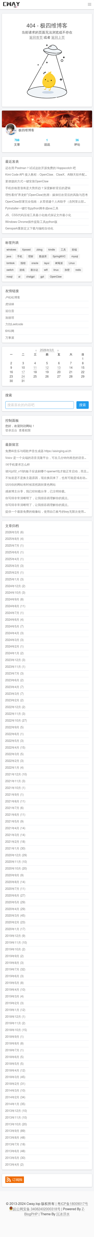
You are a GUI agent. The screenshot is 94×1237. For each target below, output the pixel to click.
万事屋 (9, 337)
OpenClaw (56, 276)
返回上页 (58, 37)
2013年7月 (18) (15, 1144)
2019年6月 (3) (14, 976)
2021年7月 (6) (14, 808)
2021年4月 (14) (15, 828)
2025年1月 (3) (14, 579)
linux (56, 270)
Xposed (26, 249)
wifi (46, 270)
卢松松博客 (12, 297)
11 (35, 367)
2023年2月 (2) (14, 700)
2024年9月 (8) (14, 599)
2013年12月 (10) (16, 1111)
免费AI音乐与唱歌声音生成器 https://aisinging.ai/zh (38, 451)
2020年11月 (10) (16, 861)
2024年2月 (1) (14, 646)
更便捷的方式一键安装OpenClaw (26, 181)
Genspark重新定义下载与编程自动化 (29, 228)
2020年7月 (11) (15, 888)
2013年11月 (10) (16, 1117)
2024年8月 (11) (15, 606)
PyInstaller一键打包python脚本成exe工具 (32, 208)
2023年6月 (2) (14, 680)
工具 (63, 249)
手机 (19, 256)
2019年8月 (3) (14, 963)
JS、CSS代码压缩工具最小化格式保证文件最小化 (38, 215)
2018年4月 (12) (15, 1070)
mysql (75, 256)
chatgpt (30, 276)
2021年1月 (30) (15, 848)
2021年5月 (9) (14, 821)
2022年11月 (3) (15, 714)
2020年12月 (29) (16, 855)
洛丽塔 (9, 317)
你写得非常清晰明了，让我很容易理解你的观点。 (37, 498)
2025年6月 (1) (14, 552)
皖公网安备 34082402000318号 (35, 1209)
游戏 (22, 270)
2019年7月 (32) (15, 969)
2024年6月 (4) (14, 619)
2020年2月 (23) (15, 922)
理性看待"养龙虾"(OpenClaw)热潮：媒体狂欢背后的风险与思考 (46, 195)
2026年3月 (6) (14, 532)
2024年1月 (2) (14, 653)
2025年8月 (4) (14, 539)
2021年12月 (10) (16, 774)
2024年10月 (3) (15, 592)
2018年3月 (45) (15, 1077)
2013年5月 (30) (15, 1158)
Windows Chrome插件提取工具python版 (31, 222)
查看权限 (25, 430)
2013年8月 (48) (15, 1137)
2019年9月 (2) (14, 956)
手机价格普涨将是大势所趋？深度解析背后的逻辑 (37, 188)
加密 (67, 270)
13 (59, 367)
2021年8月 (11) (15, 801)
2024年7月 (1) (14, 613)
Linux (72, 263)
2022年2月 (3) (14, 761)
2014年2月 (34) (15, 1097)
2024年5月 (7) (14, 626)
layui (46, 263)
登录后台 (11, 430)
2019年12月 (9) (15, 936)
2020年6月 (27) (15, 895)
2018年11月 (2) (15, 1023)
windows (11, 249)
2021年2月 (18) (15, 841)
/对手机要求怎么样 (17, 464)
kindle (51, 249)
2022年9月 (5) (14, 727)
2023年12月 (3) (15, 660)
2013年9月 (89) (15, 1131)
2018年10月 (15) (16, 1030)
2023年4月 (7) (14, 687)
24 (23, 376)
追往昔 (9, 311)
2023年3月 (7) (14, 693)
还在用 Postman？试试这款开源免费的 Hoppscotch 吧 (40, 168)
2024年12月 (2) (15, 586)
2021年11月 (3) (15, 781)
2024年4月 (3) (14, 633)
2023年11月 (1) (15, 666)
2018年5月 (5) (14, 1063)
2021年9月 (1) (14, 794)
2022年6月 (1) (14, 734)
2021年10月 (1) (15, 788)
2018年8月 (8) (14, 1043)
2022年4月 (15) (15, 747)
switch (10, 270)
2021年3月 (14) (15, 835)
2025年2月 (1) (14, 572)
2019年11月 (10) (16, 942)
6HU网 (9, 331)
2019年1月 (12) (15, 1010)
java (9, 256)
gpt (42, 276)
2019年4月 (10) (15, 989)
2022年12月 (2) (15, 707)
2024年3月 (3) (14, 640)
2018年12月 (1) (15, 1016)
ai (19, 276)
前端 (74, 249)
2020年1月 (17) (15, 929)
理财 (30, 256)
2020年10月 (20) (16, 868)
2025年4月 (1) (14, 559)
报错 (23, 263)
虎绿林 (9, 304)
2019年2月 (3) (14, 1003)
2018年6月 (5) (14, 1057)
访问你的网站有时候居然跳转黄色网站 (30, 484)
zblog (39, 249)
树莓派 (59, 263)
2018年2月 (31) (15, 1084)
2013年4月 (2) (14, 1164)
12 (46, 367)
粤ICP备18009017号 (72, 1204)
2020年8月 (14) (15, 882)
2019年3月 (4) (14, 996)
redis (78, 270)
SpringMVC (59, 256)
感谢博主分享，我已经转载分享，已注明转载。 (36, 491)
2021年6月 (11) (15, 814)
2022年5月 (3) (14, 741)
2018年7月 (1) (14, 1050)
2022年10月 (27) (16, 720)
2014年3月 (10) (15, 1090)
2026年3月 (47, 350)
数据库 (43, 256)
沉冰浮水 (63, 1214)
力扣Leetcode (14, 324)
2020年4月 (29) (15, 909)
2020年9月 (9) (14, 875)
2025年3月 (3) (14, 566)
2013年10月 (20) (16, 1124)
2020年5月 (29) (15, 902)
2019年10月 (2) (15, 949)
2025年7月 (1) (14, 545)
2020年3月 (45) (15, 915)
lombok (11, 263)
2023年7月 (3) (14, 673)
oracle (35, 263)
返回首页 (36, 37)
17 (23, 372)
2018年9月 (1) (14, 1036)
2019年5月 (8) (14, 983)
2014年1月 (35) (15, 1104)
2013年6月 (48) (15, 1151)
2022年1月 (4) (14, 767)
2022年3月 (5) (14, 754)
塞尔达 (34, 270)
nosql (9, 276)
